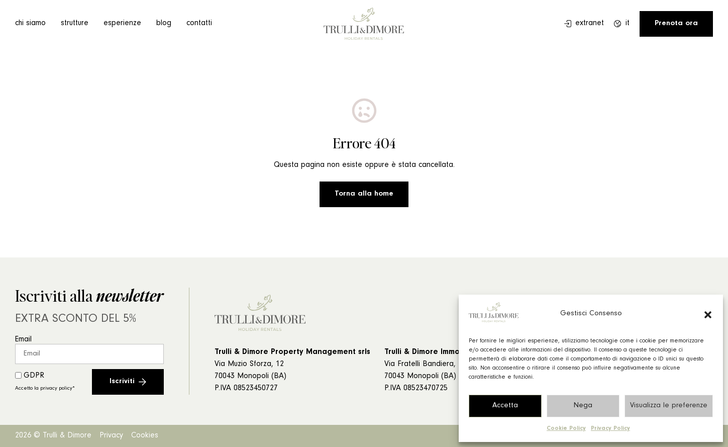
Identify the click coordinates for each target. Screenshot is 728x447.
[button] (708, 315)
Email (23, 340)
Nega (583, 406)
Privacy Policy (610, 429)
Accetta (505, 406)
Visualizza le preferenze (668, 406)
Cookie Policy (566, 429)
